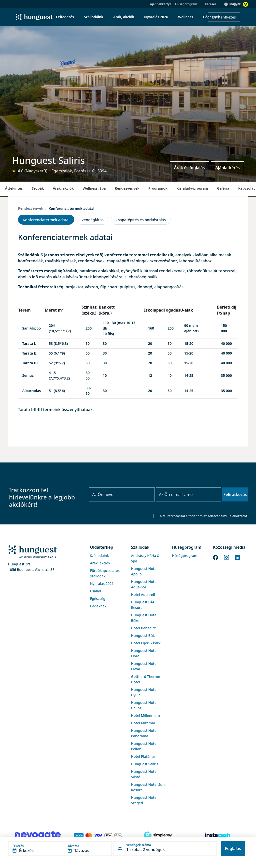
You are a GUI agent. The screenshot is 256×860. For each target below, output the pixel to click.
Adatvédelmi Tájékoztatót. (228, 516)
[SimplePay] (158, 835)
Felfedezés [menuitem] (65, 16)
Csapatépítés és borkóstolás (141, 219)
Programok (158, 188)
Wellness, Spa (94, 188)
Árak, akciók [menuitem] (123, 16)
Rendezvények (127, 188)
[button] (60, 848)
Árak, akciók (63, 188)
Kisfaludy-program (192, 188)
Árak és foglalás (189, 167)
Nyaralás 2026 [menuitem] (156, 16)
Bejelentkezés (224, 17)
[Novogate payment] (38, 835)
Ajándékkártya (160, 4)
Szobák (38, 188)
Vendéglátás (93, 219)
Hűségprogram (186, 4)
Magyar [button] (235, 4)
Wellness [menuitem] (185, 16)
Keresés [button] (210, 4)
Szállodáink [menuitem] (93, 16)
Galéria (223, 188)
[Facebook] (215, 557)
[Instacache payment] (218, 835)
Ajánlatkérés (227, 167)
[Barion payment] (98, 835)
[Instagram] (226, 557)
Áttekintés (14, 188)
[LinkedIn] (237, 557)
